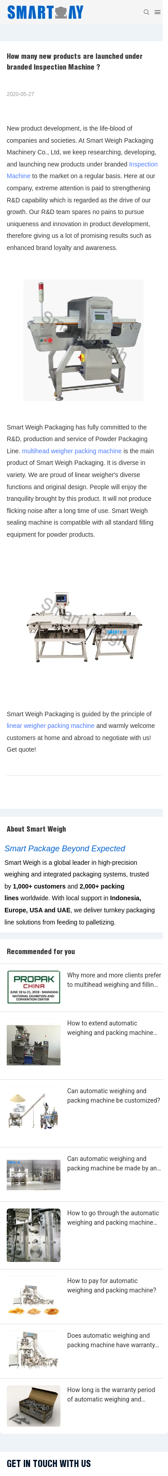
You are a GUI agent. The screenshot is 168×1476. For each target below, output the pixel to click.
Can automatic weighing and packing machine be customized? (113, 1095)
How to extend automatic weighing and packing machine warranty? (110, 1029)
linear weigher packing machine (51, 725)
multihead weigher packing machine (72, 451)
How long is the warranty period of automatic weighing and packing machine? (111, 1395)
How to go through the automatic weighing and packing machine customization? (113, 1218)
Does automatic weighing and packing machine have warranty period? (111, 1341)
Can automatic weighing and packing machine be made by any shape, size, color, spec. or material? (113, 1164)
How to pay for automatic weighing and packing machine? (111, 1285)
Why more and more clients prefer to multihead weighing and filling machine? (114, 981)
